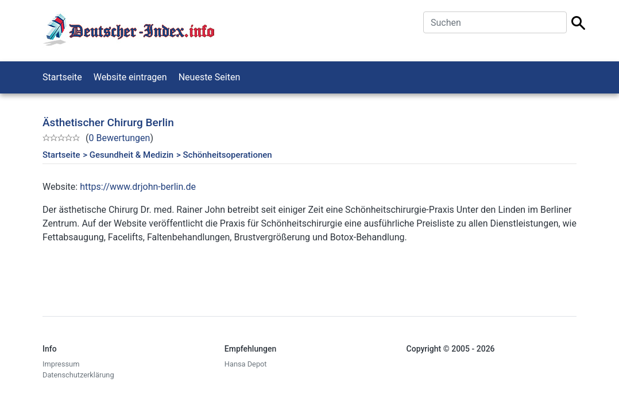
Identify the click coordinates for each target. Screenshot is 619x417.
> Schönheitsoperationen (224, 155)
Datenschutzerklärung (78, 375)
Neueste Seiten (210, 77)
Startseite (62, 77)
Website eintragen (130, 77)
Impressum (60, 364)
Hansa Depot (246, 364)
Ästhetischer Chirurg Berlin (108, 122)
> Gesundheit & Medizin (128, 155)
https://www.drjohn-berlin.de (138, 186)
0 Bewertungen (119, 137)
